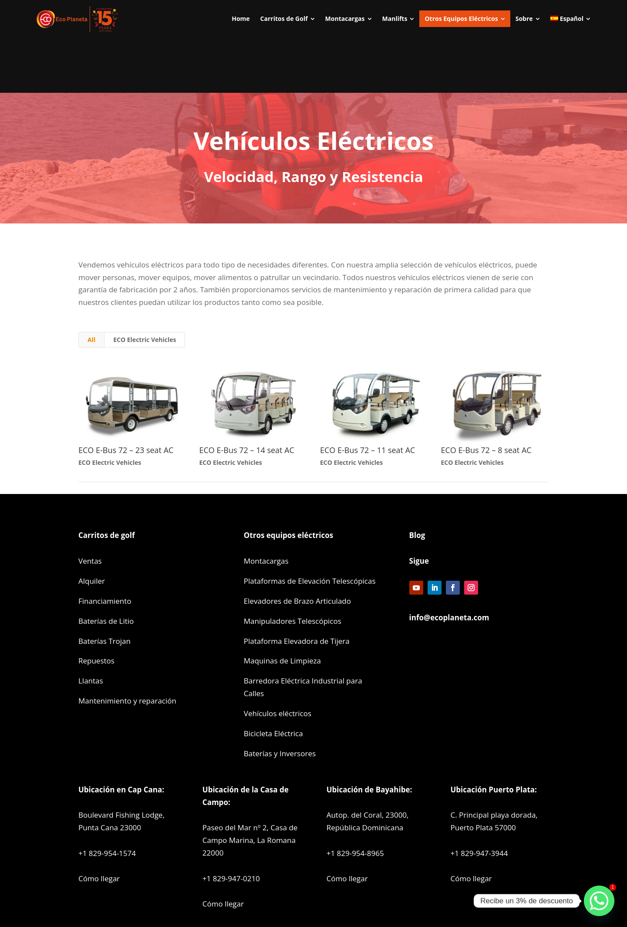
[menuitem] (240, 18)
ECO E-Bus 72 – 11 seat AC (367, 450)
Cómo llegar (99, 878)
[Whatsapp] (599, 901)
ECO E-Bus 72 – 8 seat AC (486, 450)
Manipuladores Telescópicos (292, 621)
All (91, 339)
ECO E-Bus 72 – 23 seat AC (125, 450)
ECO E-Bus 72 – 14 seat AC (246, 450)
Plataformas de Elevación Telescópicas (310, 581)
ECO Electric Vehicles (144, 339)
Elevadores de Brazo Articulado (297, 601)
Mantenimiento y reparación (127, 701)
